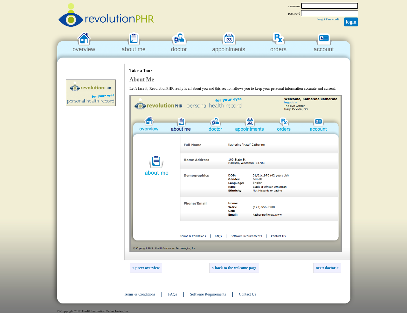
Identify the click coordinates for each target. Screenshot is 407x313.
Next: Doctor (325, 268)
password (294, 13)
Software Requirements (208, 294)
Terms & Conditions (139, 294)
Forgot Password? (327, 19)
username (294, 6)
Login (351, 21)
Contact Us (247, 294)
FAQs (172, 294)
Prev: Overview (147, 268)
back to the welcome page (236, 268)
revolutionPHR (106, 16)
